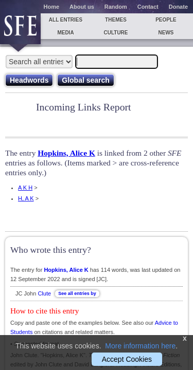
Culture (115, 32)
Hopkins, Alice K (66, 153)
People (166, 20)
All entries (65, 20)
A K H (25, 187)
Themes (116, 20)
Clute (44, 293)
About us (81, 7)
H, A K (26, 198)
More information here (140, 346)
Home (52, 7)
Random (115, 7)
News (166, 32)
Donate (178, 7)
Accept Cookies (127, 359)
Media (65, 32)
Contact (148, 7)
